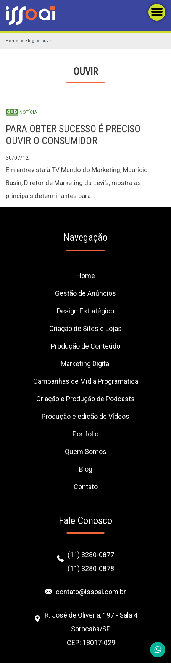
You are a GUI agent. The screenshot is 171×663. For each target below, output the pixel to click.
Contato (86, 487)
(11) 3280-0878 (91, 568)
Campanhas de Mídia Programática (85, 381)
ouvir (46, 40)
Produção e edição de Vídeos (85, 416)
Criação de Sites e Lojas (85, 328)
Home (12, 40)
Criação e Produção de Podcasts (85, 399)
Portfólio (85, 434)
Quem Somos (85, 451)
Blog (29, 40)
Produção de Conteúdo (85, 346)
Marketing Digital (86, 364)
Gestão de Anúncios (85, 293)
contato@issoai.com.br (91, 592)
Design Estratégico (85, 311)
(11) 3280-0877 (91, 555)
